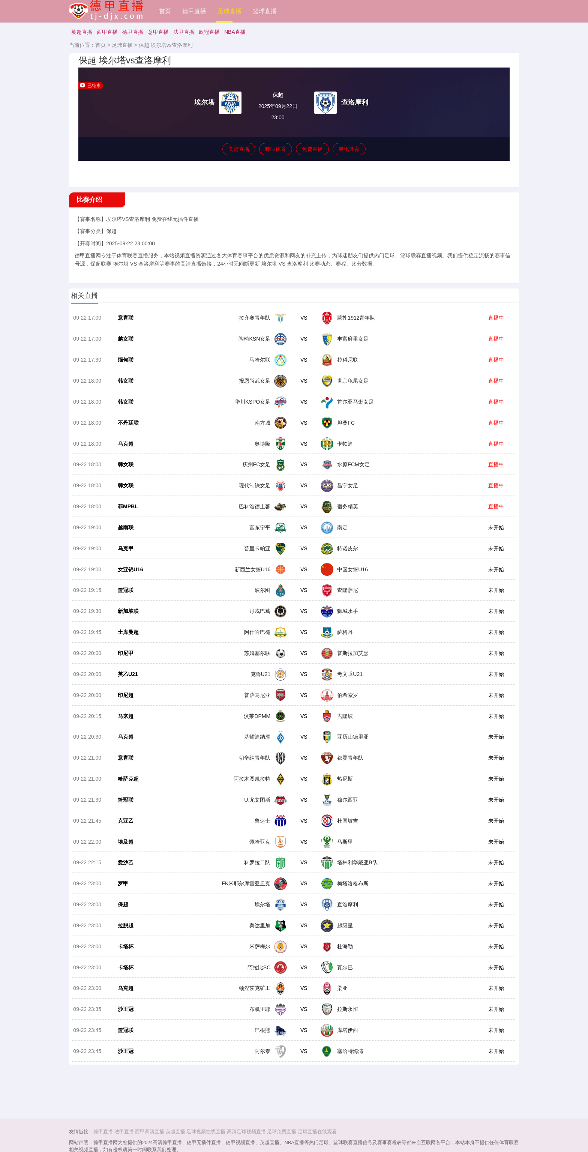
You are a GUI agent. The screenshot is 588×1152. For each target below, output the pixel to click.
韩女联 (124, 384)
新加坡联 (127, 619)
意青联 (124, 320)
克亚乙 (124, 833)
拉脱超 (124, 940)
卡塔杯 (124, 961)
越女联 (124, 341)
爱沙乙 (124, 876)
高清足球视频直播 (246, 1131)
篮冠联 (124, 598)
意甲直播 (158, 32)
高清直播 (238, 149)
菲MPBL (127, 512)
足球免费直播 (281, 1131)
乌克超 (124, 448)
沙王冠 (124, 1026)
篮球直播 (265, 11)
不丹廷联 (127, 427)
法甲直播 (183, 32)
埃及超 (124, 855)
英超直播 (81, 32)
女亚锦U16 (129, 577)
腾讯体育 (349, 149)
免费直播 (312, 149)
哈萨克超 (127, 790)
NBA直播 (235, 32)
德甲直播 (194, 11)
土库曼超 (127, 641)
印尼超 (124, 705)
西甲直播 (107, 32)
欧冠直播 (209, 32)
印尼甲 (124, 662)
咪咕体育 (275, 149)
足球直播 (230, 11)
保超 (122, 919)
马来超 (124, 726)
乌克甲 (124, 555)
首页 (165, 11)
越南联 (124, 534)
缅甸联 (124, 363)
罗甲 (122, 897)
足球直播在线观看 (317, 1131)
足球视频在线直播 (205, 1131)
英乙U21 (127, 683)
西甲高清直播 (149, 1131)
